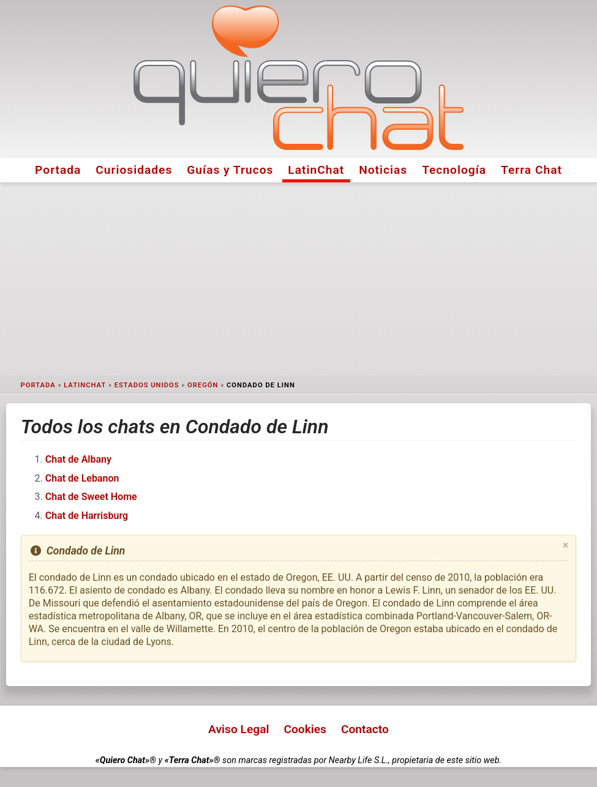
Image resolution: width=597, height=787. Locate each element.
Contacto (365, 729)
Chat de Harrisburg (86, 515)
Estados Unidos (147, 385)
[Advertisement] (298, 279)
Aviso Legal (238, 729)
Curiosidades (134, 170)
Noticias (383, 170)
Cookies (304, 729)
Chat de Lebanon (82, 478)
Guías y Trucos (230, 170)
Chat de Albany (78, 459)
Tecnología (454, 170)
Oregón (202, 385)
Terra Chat (531, 170)
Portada (58, 170)
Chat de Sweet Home (91, 496)
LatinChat (316, 170)
